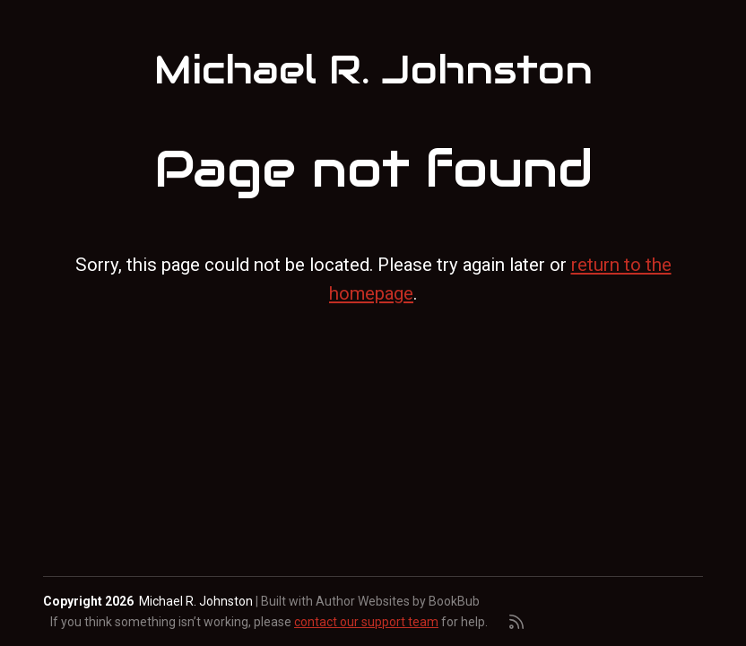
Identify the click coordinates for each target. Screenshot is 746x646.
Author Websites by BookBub (398, 601)
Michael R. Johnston (373, 69)
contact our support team (366, 622)
